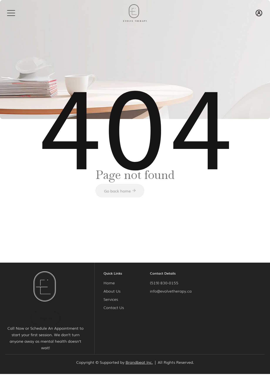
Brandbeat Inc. (139, 362)
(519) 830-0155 (164, 282)
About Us (112, 291)
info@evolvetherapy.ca (170, 291)
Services (111, 299)
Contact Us (114, 307)
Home (110, 282)
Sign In (45, 318)
